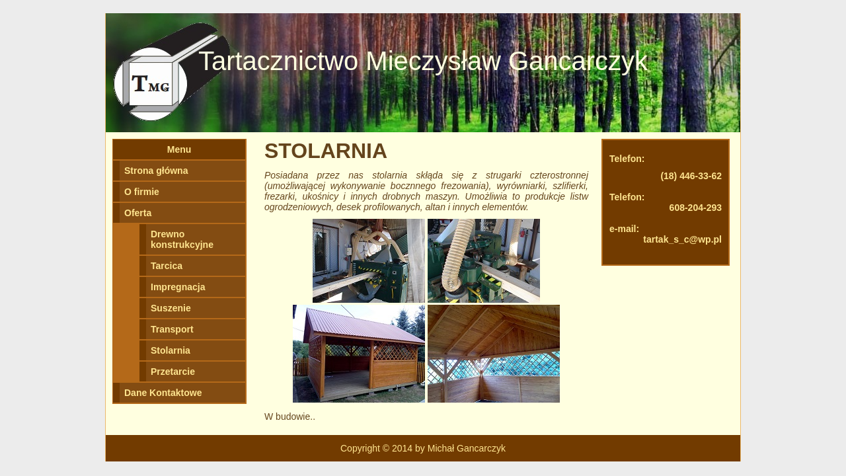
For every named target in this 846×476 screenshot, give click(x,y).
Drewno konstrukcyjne (182, 239)
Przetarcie (173, 371)
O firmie (141, 191)
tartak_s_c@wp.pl (682, 239)
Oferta (137, 213)
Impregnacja (178, 287)
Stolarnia (170, 350)
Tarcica (166, 265)
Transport (172, 329)
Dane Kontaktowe (163, 392)
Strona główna (156, 170)
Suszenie (171, 308)
